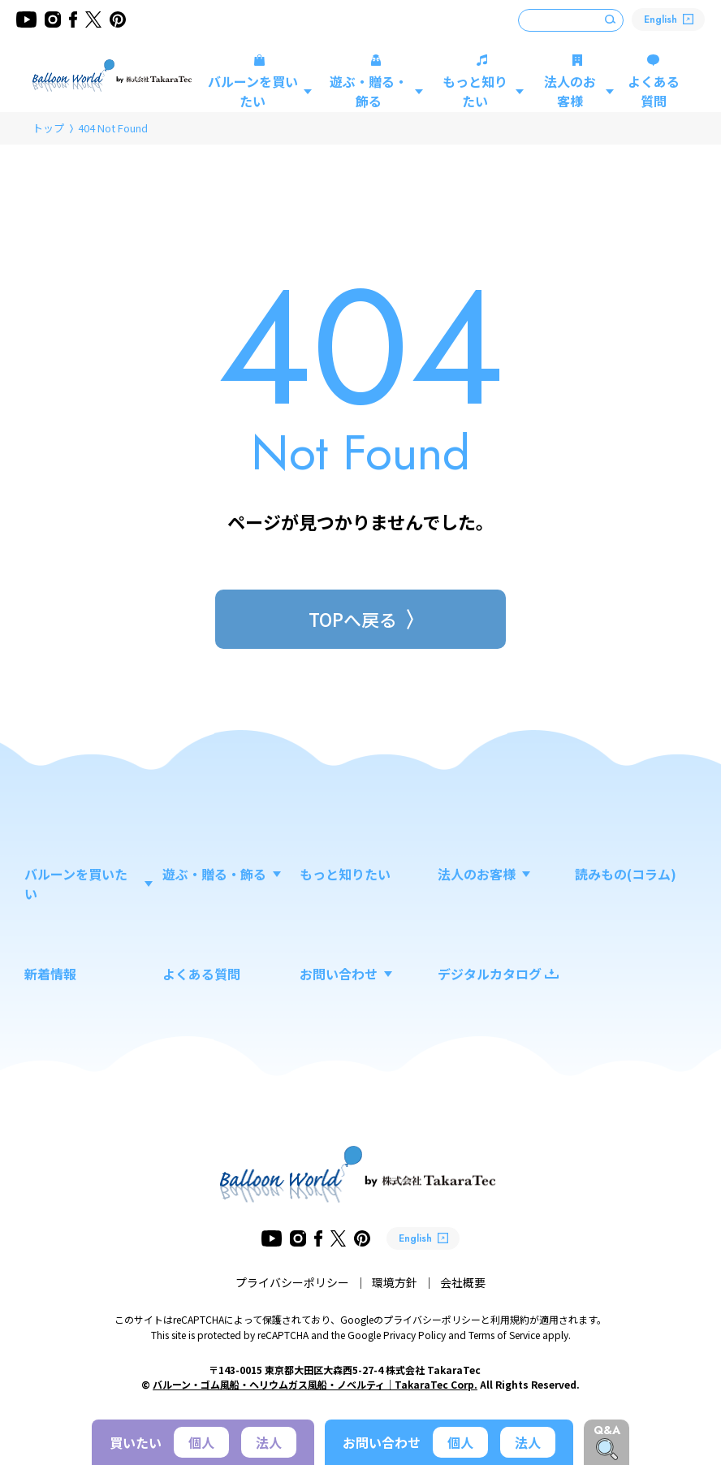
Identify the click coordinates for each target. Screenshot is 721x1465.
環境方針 (394, 1282)
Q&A (607, 1430)
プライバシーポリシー (292, 1282)
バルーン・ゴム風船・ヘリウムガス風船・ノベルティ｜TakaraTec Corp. (315, 1384)
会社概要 (463, 1282)
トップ (48, 128)
